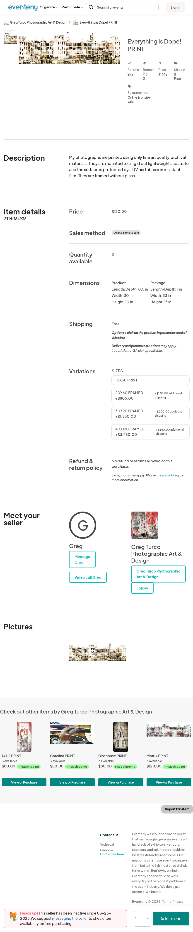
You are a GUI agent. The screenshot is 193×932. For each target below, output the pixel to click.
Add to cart (171, 918)
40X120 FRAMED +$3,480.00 (150, 432)
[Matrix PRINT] (169, 754)
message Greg (168, 475)
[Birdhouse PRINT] (120, 754)
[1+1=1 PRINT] (24, 754)
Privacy (178, 901)
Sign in (175, 7)
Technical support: (112, 849)
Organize (49, 7)
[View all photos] (69, 81)
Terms (166, 901)
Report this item (177, 809)
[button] (49, 7)
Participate (72, 7)
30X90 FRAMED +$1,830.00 (150, 413)
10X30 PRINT (126, 380)
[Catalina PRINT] (72, 754)
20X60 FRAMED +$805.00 (150, 395)
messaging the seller (70, 918)
